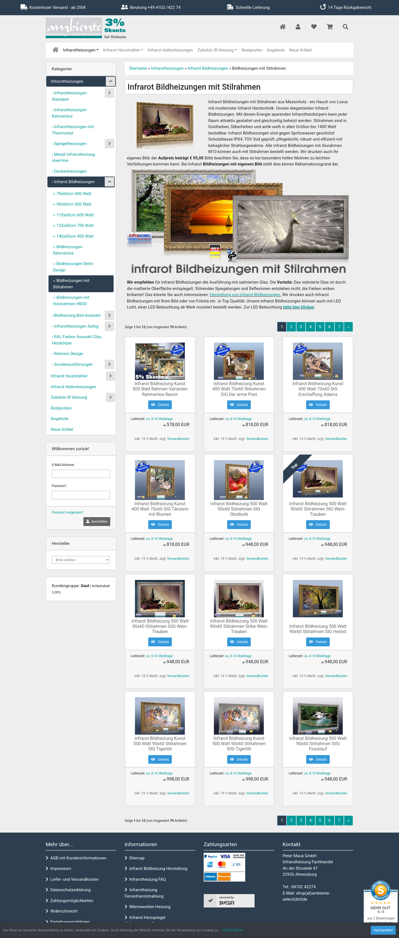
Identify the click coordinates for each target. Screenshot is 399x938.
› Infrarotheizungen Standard (69, 96)
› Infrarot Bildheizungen (73, 181)
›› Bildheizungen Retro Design (73, 267)
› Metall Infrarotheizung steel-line (73, 157)
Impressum (58, 868)
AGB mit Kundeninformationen (76, 858)
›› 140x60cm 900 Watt (73, 236)
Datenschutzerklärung (68, 889)
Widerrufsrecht (62, 911)
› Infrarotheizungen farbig (75, 326)
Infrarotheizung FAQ (145, 879)
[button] (298, 27)
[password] (81, 495)
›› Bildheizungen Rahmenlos (67, 250)
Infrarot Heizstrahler (121, 50)
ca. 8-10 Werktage (159, 419)
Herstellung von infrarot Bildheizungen (245, 294)
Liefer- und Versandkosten (72, 879)
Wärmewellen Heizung (147, 906)
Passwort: (59, 486)
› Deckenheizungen (69, 171)
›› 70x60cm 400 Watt (72, 193)
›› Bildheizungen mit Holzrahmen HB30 (71, 300)
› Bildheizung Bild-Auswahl (76, 315)
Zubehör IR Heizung (216, 50)
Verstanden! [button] (383, 930)
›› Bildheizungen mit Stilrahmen (71, 283)
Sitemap (135, 858)
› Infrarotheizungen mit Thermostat (73, 130)
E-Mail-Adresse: (63, 465)
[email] (81, 474)
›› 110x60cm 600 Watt (73, 215)
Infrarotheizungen (79, 50)
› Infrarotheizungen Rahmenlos (69, 113)
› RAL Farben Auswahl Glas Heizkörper (76, 340)
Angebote (276, 50)
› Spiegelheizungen (69, 143)
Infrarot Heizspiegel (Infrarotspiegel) (145, 920)
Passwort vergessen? (67, 512)
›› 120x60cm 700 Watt (73, 225)
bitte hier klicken (298, 307)
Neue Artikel (300, 50)
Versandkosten (178, 439)
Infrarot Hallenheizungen (170, 50)
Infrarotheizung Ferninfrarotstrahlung (144, 893)
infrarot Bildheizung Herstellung (156, 868)
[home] (55, 50)
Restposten (251, 50)
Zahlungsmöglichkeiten (69, 900)
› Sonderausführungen (72, 364)
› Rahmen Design (67, 353)
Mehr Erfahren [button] (232, 930)
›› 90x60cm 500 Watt (72, 204)
